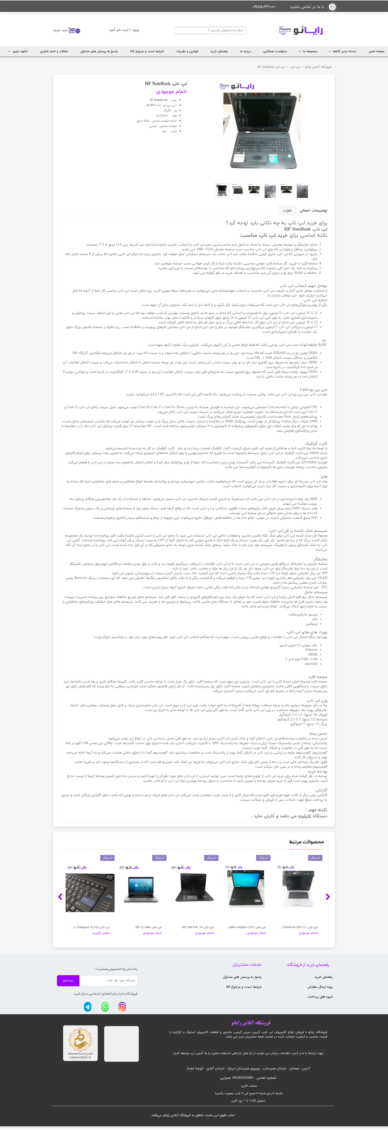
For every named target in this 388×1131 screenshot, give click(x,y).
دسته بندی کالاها (344, 51)
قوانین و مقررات (187, 51)
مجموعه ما (310, 51)
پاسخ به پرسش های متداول (99, 51)
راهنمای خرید (219, 51)
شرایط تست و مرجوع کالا (147, 51)
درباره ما (245, 51)
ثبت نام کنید (118, 30)
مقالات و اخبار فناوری (54, 51)
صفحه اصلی (376, 51)
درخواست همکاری (275, 51)
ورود (135, 30)
